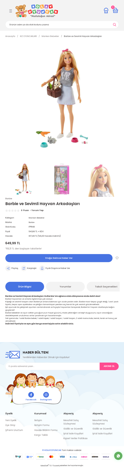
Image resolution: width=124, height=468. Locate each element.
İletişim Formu (41, 425)
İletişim (38, 420)
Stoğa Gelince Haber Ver (59, 258)
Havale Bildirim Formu (45, 430)
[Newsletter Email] (62, 366)
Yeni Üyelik (10, 420)
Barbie (32, 222)
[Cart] (115, 10)
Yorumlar (65, 286)
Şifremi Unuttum (14, 430)
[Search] (62, 24)
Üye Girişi (10, 425)
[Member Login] (106, 10)
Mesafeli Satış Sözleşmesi (71, 422)
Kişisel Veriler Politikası (75, 438)
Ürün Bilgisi (24, 286)
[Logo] (37, 10)
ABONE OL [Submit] (109, 366)
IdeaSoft (45, 465)
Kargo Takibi (41, 435)
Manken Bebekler (37, 218)
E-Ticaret (55, 465)
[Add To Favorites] (117, 258)
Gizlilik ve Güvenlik (73, 428)
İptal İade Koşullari (73, 433)
